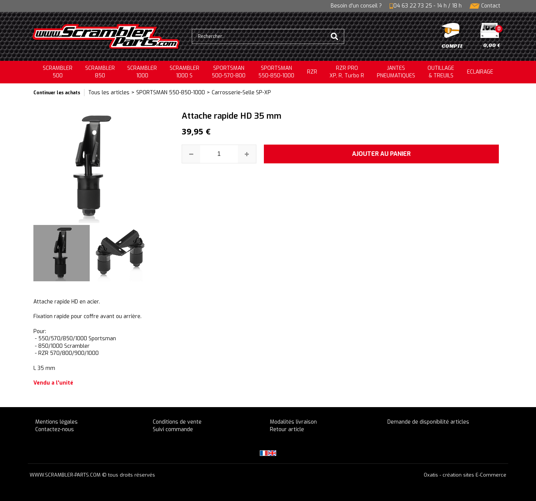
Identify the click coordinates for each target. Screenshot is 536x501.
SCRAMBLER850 (100, 72)
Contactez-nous (54, 429)
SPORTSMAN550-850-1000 (276, 72)
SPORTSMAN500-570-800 (228, 72)
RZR (312, 71)
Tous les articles (108, 92)
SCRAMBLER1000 (142, 72)
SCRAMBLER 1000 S (184, 72)
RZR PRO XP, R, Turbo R (347, 72)
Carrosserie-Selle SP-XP (241, 92)
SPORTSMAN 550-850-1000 (170, 92)
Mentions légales (56, 422)
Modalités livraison (293, 422)
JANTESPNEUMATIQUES (396, 72)
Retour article (287, 429)
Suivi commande (173, 429)
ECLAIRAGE (480, 71)
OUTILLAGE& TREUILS (441, 72)
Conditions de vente (177, 422)
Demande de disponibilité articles (428, 422)
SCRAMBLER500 (57, 72)
